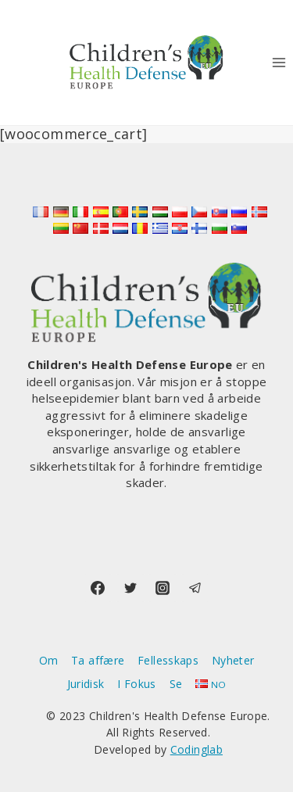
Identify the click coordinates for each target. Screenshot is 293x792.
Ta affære (97, 660)
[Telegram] (195, 588)
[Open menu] (278, 62)
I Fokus (136, 683)
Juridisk (86, 683)
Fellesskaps (168, 660)
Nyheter (233, 660)
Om (49, 660)
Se (176, 683)
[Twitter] (130, 588)
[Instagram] (162, 588)
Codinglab (196, 749)
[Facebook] (98, 588)
